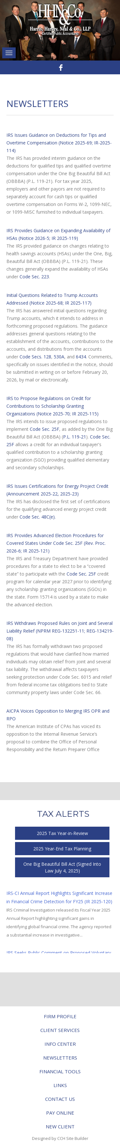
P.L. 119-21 (74, 437)
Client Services (60, 1030)
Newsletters (60, 1057)
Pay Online (60, 1112)
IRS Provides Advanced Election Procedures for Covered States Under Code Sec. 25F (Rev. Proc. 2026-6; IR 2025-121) (56, 543)
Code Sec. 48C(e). (38, 517)
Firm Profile (60, 1016)
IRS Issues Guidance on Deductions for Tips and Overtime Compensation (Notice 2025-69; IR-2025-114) (59, 142)
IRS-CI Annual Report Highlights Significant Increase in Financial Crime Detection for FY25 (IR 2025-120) (59, 897)
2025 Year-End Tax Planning (62, 849)
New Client (60, 1126)
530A (59, 357)
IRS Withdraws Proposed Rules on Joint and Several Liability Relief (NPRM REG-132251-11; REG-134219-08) (60, 631)
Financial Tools (60, 1071)
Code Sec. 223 (34, 277)
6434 (81, 357)
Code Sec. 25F (44, 429)
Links (60, 1085)
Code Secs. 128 (35, 357)
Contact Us (60, 1099)
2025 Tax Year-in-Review (62, 833)
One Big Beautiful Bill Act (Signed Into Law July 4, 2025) (62, 867)
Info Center (60, 1044)
